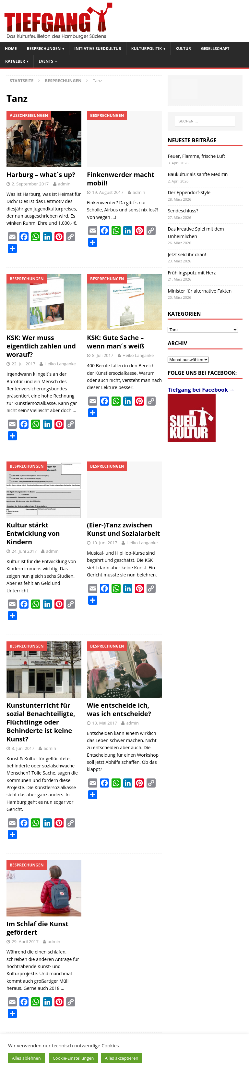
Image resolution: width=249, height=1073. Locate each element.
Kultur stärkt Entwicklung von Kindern (33, 533)
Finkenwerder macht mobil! (120, 178)
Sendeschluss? (183, 211)
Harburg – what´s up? (40, 174)
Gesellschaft (215, 48)
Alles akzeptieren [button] (121, 1058)
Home (11, 48)
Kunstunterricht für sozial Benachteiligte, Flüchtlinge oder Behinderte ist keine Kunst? (40, 722)
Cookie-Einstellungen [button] (73, 1058)
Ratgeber (15, 61)
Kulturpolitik (146, 48)
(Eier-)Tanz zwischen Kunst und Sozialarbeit (123, 529)
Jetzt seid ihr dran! (187, 254)
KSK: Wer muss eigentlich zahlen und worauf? (41, 346)
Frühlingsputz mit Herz (192, 273)
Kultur (183, 48)
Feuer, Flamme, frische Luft (196, 156)
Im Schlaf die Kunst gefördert (37, 928)
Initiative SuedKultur (97, 48)
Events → (48, 61)
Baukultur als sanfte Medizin (198, 174)
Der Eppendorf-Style (189, 192)
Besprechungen (44, 48)
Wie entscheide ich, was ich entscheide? (119, 709)
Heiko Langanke (60, 364)
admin (64, 184)
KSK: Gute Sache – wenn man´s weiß (115, 341)
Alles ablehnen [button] (26, 1058)
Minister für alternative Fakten (199, 291)
